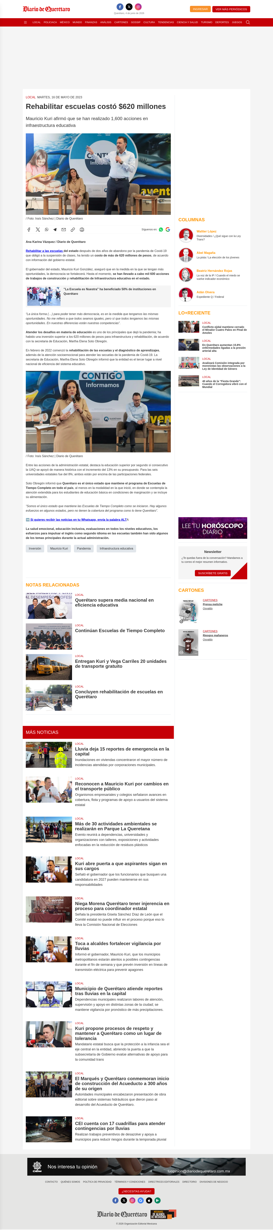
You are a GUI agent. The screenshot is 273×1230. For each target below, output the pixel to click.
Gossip (135, 22)
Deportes (222, 22)
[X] (129, 6)
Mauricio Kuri (59, 548)
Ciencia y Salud (187, 22)
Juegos (237, 22)
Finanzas (91, 22)
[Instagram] (138, 6)
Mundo (77, 22)
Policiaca (50, 22)
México (65, 22)
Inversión (35, 548)
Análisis (105, 22)
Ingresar (200, 9)
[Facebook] (120, 6)
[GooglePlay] (159, 1200)
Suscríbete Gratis (213, 573)
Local (37, 22)
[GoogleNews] (141, 1200)
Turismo (206, 22)
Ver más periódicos (231, 9)
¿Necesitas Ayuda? (136, 1191)
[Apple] (150, 1200)
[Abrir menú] (25, 22)
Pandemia (84, 548)
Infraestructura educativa (116, 548)
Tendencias (166, 22)
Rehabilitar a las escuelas (45, 251)
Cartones (121, 22)
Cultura (149, 22)
